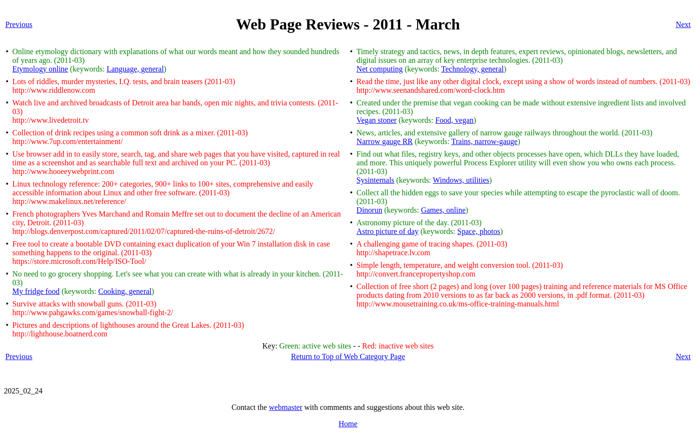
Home (347, 424)
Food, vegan (454, 120)
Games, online (443, 210)
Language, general (135, 69)
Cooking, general (124, 291)
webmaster (285, 407)
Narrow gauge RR (385, 141)
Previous (18, 24)
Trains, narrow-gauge (484, 141)
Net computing (380, 69)
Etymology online (40, 69)
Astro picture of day (388, 231)
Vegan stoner (377, 120)
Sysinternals (375, 180)
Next (683, 24)
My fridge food (36, 291)
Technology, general (472, 69)
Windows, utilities (461, 180)
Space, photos (478, 231)
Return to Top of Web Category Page (348, 356)
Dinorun (369, 210)
